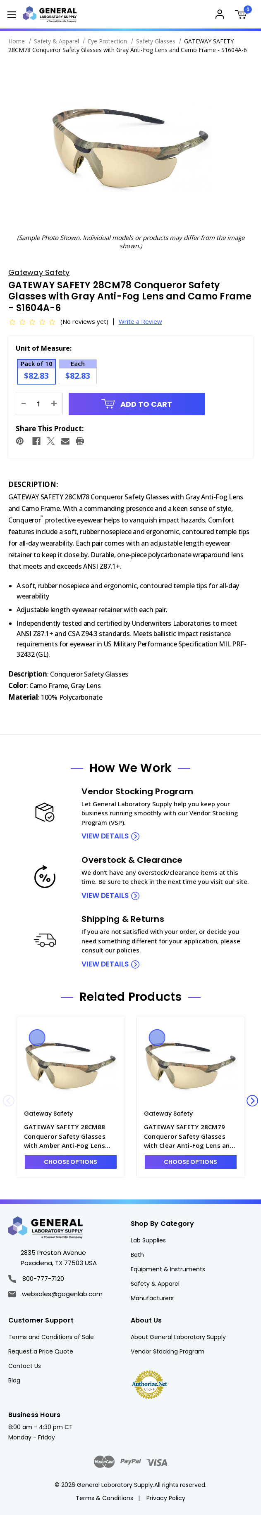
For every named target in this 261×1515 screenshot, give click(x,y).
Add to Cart (136, 404)
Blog (14, 1380)
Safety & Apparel (155, 1284)
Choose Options (70, 1162)
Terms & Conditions (104, 1498)
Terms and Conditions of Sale (51, 1337)
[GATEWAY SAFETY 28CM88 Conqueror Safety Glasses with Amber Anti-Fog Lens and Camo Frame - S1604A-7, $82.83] (70, 1064)
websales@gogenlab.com (55, 1293)
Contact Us (24, 1366)
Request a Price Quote (40, 1351)
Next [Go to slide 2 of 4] (252, 1101)
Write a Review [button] (140, 321)
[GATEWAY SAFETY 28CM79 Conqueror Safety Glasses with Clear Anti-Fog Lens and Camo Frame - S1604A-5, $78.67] (190, 1064)
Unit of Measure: (44, 348)
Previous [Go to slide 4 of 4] (8, 1101)
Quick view (37, 1037)
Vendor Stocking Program (167, 1351)
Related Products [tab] (130, 997)
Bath (137, 1255)
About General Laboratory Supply (178, 1337)
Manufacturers (152, 1298)
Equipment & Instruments (168, 1269)
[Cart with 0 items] (243, 15)
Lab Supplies (148, 1240)
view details (105, 836)
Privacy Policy (165, 1498)
